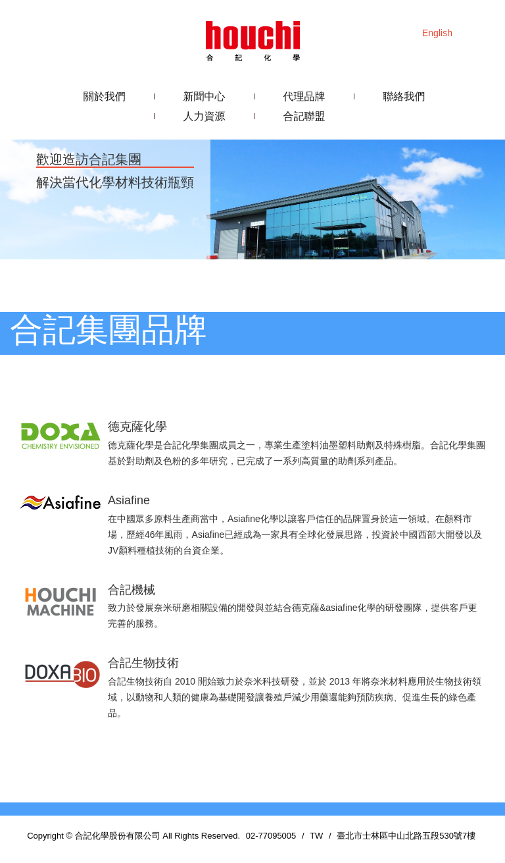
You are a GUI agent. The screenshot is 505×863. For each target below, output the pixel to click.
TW (316, 836)
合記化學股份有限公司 (252, 39)
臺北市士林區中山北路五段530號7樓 (406, 836)
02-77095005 (271, 836)
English (437, 33)
